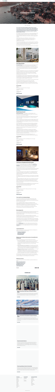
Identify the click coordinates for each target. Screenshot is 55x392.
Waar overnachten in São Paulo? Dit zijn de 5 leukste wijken (11, 350)
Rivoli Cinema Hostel (19, 113)
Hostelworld (18, 224)
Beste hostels (28, 25)
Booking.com (21, 223)
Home (25, 25)
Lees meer (2, 353)
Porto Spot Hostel (19, 64)
